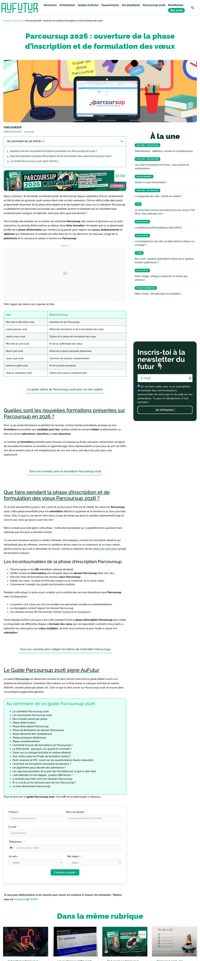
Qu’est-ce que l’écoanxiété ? (151, 182)
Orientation (67, 5)
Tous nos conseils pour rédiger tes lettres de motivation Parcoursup (65, 649)
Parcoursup (17, 20)
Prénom (13, 812)
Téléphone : (15, 841)
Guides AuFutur (88, 5)
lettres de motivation (105, 548)
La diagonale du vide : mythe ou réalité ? (158, 196)
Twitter (57, 611)
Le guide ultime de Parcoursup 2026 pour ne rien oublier (65, 389)
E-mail (12, 826)
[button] (192, 7)
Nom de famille (75, 812)
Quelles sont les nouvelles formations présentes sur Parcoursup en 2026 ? (53, 151)
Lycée (139, 253)
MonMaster (175, 5)
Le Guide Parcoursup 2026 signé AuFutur (34, 161)
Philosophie (142, 221)
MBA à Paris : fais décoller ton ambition (158, 293)
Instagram (84, 611)
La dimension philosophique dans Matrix (158, 227)
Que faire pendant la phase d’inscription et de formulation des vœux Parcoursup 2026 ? (61, 156)
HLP (138, 204)
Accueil (6, 20)
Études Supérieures (146, 288)
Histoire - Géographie (147, 145)
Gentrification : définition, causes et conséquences (164, 151)
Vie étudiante (131, 5)
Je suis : (14, 856)
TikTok (33, 899)
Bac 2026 (176, 10)
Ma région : (74, 856)
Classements (110, 5)
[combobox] (12, 847)
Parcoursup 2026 (154, 5)
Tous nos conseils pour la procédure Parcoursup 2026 (65, 471)
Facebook (68, 611)
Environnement (144, 176)
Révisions (50, 5)
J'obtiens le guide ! (65, 872)
